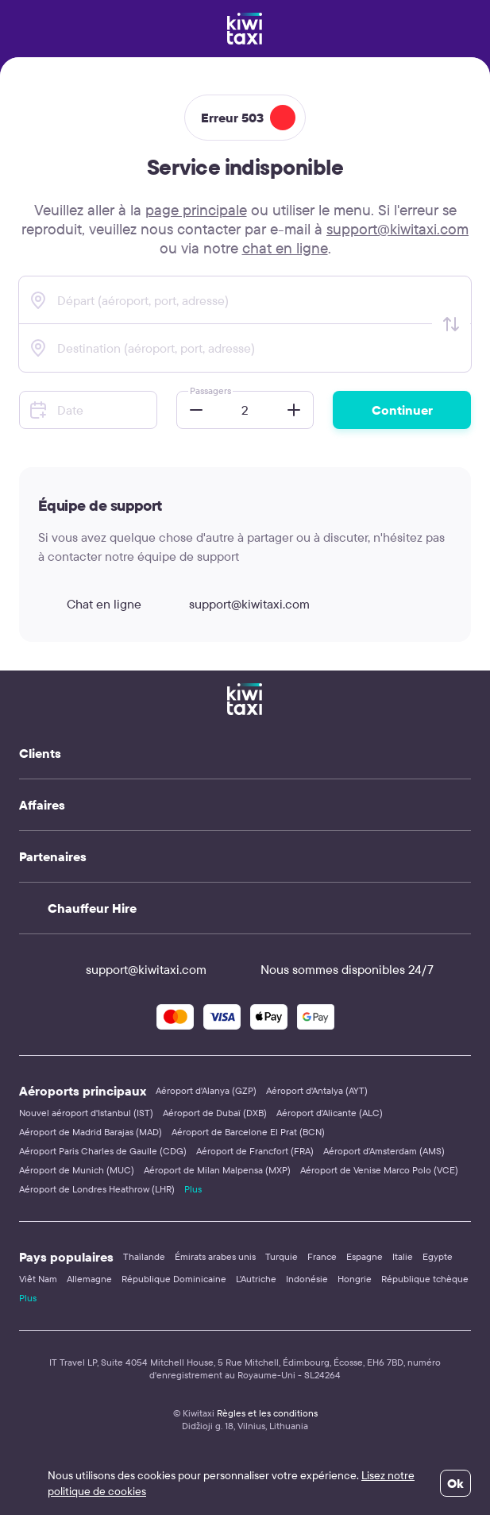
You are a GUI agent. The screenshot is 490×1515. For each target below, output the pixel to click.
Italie (402, 1256)
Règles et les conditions (267, 1413)
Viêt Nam (38, 1279)
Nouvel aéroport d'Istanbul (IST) (86, 1113)
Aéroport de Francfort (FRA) (255, 1151)
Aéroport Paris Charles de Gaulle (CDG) (103, 1151)
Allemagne (89, 1279)
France (322, 1256)
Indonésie (307, 1279)
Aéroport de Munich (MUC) (76, 1170)
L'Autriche (256, 1279)
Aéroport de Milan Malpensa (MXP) (217, 1170)
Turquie (281, 1256)
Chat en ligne (89, 603)
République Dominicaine (174, 1279)
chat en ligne (285, 247)
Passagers (210, 390)
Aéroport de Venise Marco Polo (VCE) (379, 1170)
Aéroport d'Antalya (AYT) (317, 1090)
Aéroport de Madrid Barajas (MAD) (90, 1132)
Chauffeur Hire (92, 908)
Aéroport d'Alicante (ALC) (329, 1113)
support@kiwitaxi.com (397, 228)
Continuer (402, 410)
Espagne (364, 1256)
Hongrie (355, 1279)
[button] (191, 410)
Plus (193, 1189)
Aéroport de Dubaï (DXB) (215, 1113)
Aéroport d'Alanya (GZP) (206, 1090)
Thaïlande (144, 1256)
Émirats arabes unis (215, 1256)
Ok (455, 1483)
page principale (196, 209)
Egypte (437, 1256)
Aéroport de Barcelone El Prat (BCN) (248, 1132)
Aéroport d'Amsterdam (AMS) (384, 1151)
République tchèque (425, 1279)
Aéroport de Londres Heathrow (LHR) (97, 1189)
